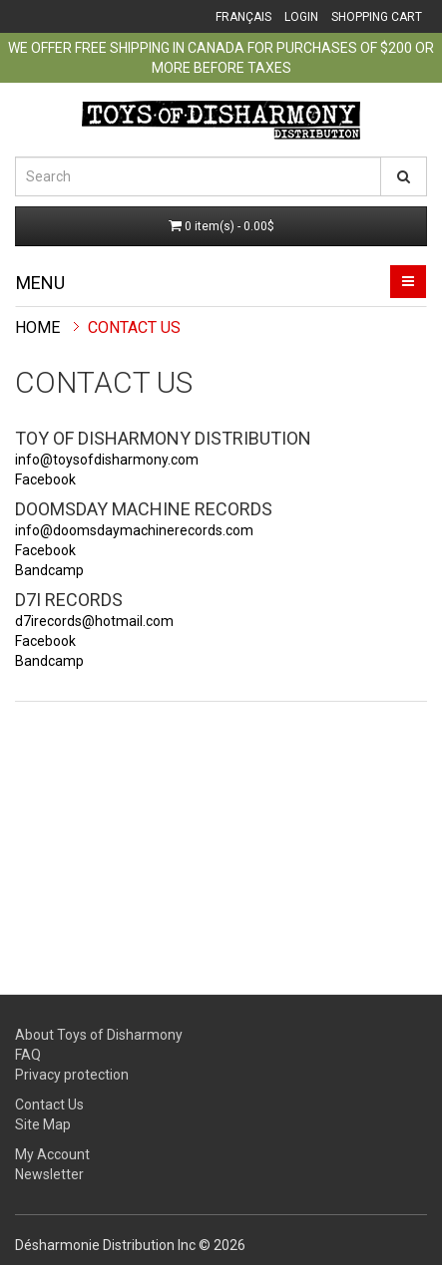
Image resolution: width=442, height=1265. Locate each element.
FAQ (28, 1055)
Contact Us (134, 327)
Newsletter (49, 1174)
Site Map (43, 1124)
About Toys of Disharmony (99, 1035)
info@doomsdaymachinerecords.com (134, 530)
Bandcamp (49, 570)
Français (243, 17)
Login (301, 17)
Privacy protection (72, 1075)
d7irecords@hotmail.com (94, 621)
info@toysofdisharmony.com (107, 460)
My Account (52, 1154)
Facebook (45, 479)
